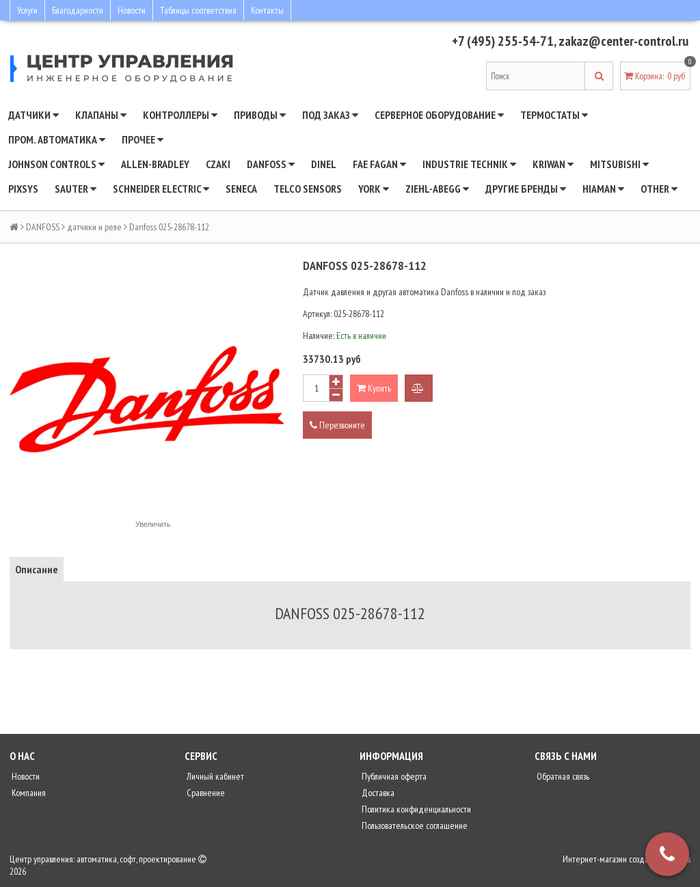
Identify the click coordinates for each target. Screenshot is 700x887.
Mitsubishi (619, 164)
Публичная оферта (393, 776)
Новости (132, 10)
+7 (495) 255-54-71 (503, 41)
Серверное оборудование (439, 115)
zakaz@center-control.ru (623, 41)
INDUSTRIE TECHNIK (469, 164)
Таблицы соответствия (198, 10)
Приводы (260, 115)
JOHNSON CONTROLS (56, 164)
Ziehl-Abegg (437, 188)
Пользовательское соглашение (414, 825)
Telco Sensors (307, 188)
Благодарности (77, 10)
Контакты (267, 10)
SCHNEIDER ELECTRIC (161, 188)
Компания (28, 793)
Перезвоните (337, 425)
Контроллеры (180, 115)
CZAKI (218, 164)
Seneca (241, 188)
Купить (374, 388)
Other (659, 188)
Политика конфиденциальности (415, 809)
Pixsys (23, 188)
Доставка (377, 793)
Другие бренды (525, 188)
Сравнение (205, 793)
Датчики (33, 115)
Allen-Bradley (155, 164)
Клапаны (100, 115)
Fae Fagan (379, 164)
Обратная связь (562, 776)
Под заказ (330, 115)
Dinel (323, 164)
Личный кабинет (214, 776)
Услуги (27, 10)
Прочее (142, 139)
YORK (373, 188)
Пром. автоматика (56, 139)
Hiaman (603, 188)
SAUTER (75, 188)
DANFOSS (271, 164)
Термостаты (554, 115)
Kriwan (553, 164)
